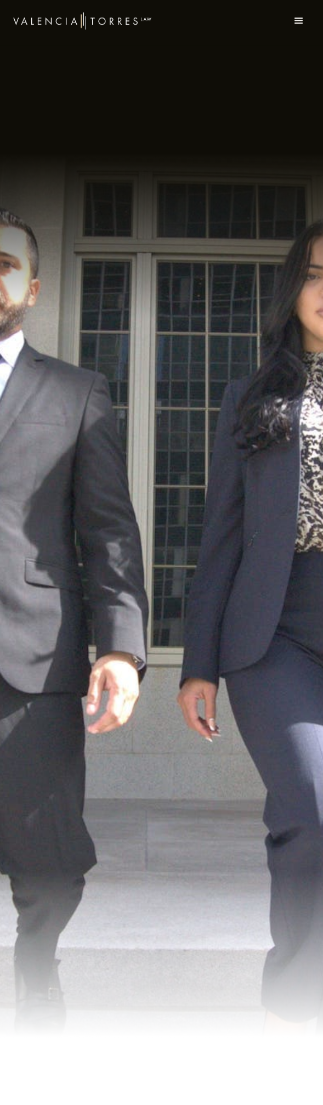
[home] (82, 16)
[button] (299, 16)
